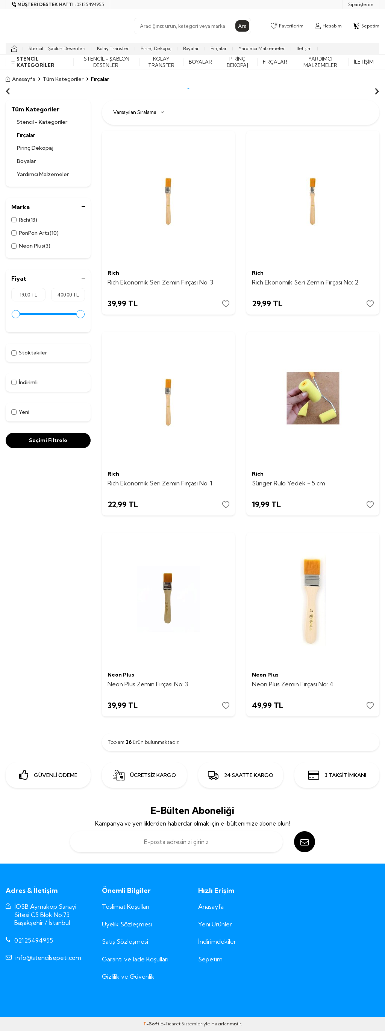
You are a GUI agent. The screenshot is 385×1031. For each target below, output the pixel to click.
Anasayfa (20, 79)
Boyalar (191, 48)
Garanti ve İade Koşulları (135, 959)
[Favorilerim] (287, 26)
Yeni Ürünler (215, 924)
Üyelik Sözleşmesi (127, 924)
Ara (242, 26)
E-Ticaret (170, 1023)
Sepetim (210, 959)
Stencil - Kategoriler (42, 122)
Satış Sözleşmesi (125, 941)
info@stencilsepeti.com (48, 957)
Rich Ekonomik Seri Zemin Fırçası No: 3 (160, 282)
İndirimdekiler (217, 941)
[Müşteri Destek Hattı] (58, 4)
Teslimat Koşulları (125, 906)
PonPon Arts (35, 233)
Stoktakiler (29, 352)
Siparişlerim (360, 4)
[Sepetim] (366, 26)
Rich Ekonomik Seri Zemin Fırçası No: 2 (305, 282)
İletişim (304, 48)
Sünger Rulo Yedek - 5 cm (288, 483)
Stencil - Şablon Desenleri (57, 48)
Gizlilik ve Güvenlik (128, 976)
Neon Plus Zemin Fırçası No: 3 (148, 684)
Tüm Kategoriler (63, 79)
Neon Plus (30, 245)
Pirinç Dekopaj (156, 48)
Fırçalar (219, 48)
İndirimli (24, 382)
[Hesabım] (328, 26)
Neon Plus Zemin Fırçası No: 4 (292, 684)
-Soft (152, 1023)
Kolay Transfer (113, 48)
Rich (24, 220)
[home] (14, 48)
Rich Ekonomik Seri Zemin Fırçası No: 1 (160, 483)
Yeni (20, 412)
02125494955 (33, 940)
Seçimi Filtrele (48, 440)
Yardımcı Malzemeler (261, 48)
